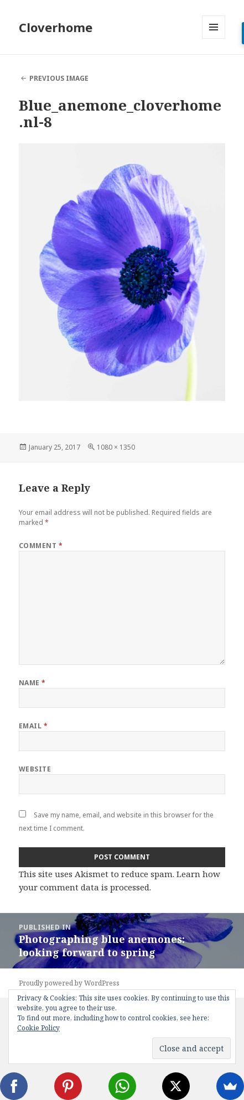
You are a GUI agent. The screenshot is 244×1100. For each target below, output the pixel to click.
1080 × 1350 (116, 447)
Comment (41, 545)
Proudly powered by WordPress (69, 983)
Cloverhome (55, 27)
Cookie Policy (38, 1028)
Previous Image (59, 78)
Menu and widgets (214, 38)
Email (33, 726)
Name (32, 682)
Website (35, 769)
